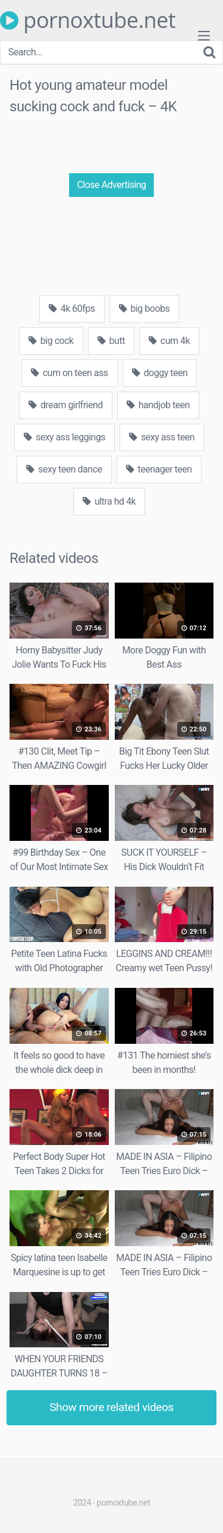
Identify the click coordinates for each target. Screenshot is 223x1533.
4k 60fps (72, 308)
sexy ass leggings (64, 437)
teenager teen (159, 469)
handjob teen (158, 405)
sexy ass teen (161, 437)
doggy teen (160, 372)
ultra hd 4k (109, 501)
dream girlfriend (66, 405)
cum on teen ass (69, 372)
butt (111, 340)
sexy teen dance (64, 469)
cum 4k (169, 340)
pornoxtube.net (87, 20)
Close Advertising (111, 184)
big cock (51, 340)
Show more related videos (111, 1407)
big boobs (144, 308)
